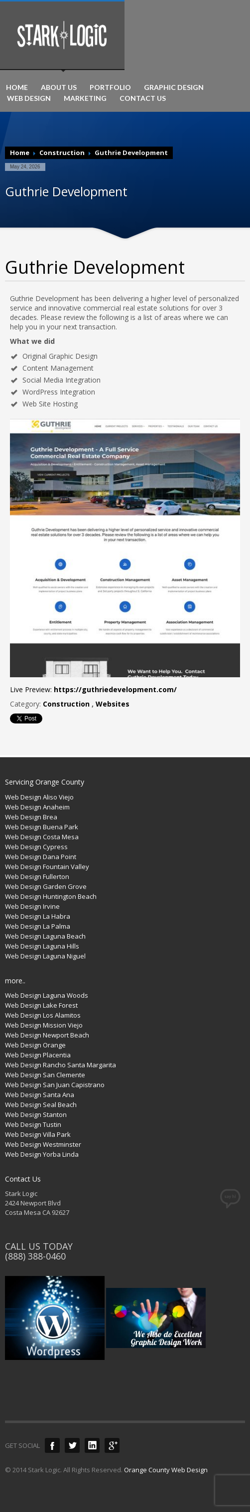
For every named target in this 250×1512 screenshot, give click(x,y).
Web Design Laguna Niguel (45, 956)
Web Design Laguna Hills (42, 946)
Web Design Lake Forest (41, 1005)
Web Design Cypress (36, 846)
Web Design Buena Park (41, 826)
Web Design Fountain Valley (47, 866)
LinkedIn (92, 1445)
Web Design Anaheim (37, 806)
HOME (17, 87)
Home (19, 152)
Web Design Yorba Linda (42, 1154)
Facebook (52, 1445)
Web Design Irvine (32, 906)
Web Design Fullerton (37, 876)
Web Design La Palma (37, 926)
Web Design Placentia (38, 1054)
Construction (62, 152)
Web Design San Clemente (45, 1074)
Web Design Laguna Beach (45, 936)
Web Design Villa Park (38, 1134)
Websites (112, 704)
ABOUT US (59, 87)
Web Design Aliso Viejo (39, 797)
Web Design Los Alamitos (43, 1015)
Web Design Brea (31, 816)
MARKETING (85, 98)
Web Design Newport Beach (47, 1035)
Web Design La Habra (37, 916)
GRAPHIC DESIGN (174, 87)
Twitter (72, 1445)
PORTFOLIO (110, 87)
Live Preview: (93, 689)
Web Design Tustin (33, 1124)
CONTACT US (143, 98)
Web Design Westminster (43, 1144)
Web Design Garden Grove (46, 886)
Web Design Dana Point (40, 856)
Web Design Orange (35, 1044)
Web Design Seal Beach (41, 1104)
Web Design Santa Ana (39, 1094)
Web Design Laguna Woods (46, 995)
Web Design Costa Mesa (42, 836)
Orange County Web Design (166, 1469)
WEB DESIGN (29, 98)
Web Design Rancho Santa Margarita (60, 1064)
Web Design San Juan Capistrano (55, 1084)
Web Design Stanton (36, 1114)
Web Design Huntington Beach (51, 896)
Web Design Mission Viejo (44, 1025)
